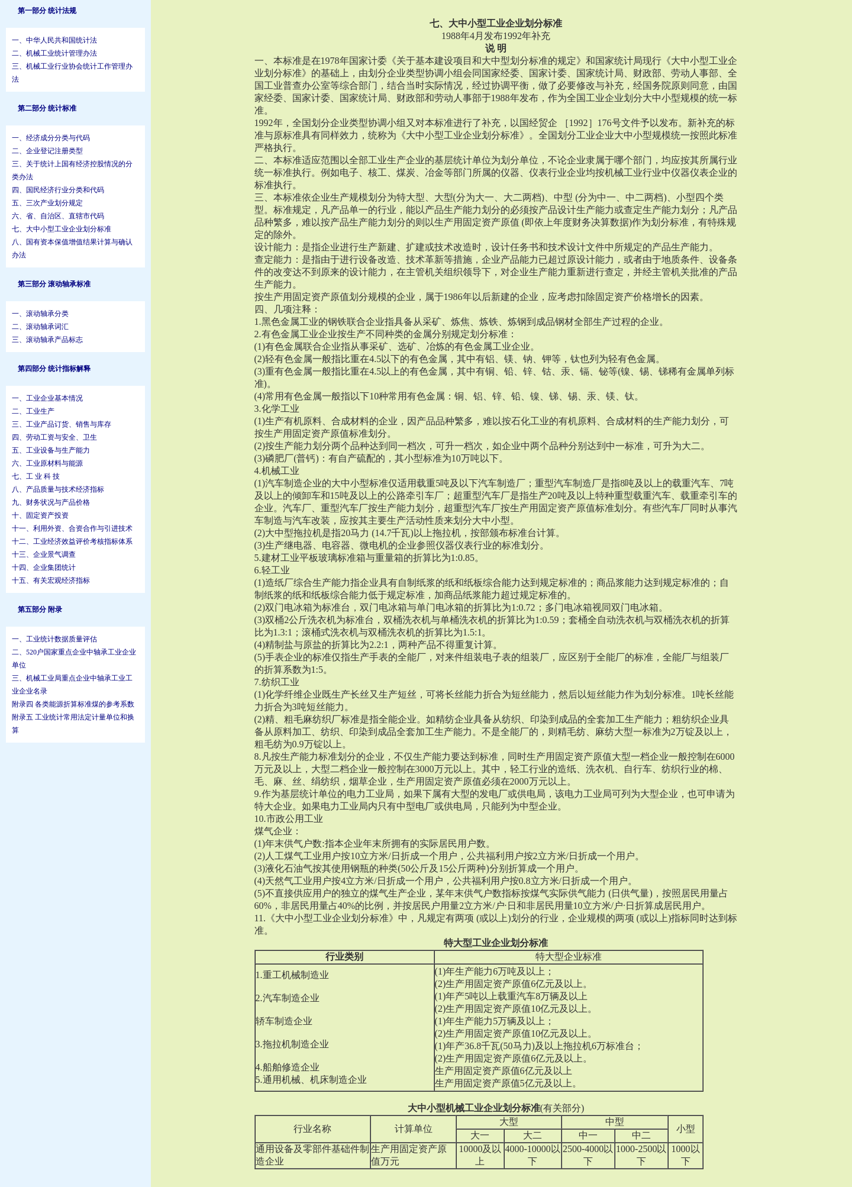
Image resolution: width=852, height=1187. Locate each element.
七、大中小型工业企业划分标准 (61, 229)
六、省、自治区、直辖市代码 (58, 216)
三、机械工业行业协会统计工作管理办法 (72, 72)
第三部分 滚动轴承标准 (54, 284)
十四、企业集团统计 (44, 567)
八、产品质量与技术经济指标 (58, 489)
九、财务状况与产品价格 (51, 502)
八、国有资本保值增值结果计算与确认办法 (72, 248)
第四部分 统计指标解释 (54, 369)
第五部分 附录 (40, 609)
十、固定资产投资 (40, 515)
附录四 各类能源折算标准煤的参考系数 (73, 704)
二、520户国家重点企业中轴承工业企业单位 (74, 658)
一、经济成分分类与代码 (51, 138)
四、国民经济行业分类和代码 (58, 190)
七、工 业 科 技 (36, 476)
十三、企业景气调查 (44, 554)
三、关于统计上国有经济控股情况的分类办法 (72, 170)
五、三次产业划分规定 (47, 203)
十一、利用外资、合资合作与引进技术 (72, 528)
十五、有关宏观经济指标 (51, 580)
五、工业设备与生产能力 (51, 450)
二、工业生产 (33, 411)
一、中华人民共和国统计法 (54, 40)
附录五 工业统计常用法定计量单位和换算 (73, 723)
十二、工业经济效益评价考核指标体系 (72, 541)
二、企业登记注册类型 (47, 151)
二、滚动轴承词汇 (40, 326)
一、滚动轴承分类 (40, 313)
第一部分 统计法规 (47, 11)
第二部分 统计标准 (47, 108)
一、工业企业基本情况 (47, 398)
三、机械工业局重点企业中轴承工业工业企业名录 (72, 684)
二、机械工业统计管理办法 (54, 53)
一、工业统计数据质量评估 (54, 639)
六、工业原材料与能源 (47, 463)
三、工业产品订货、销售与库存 (61, 424)
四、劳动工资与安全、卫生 (54, 437)
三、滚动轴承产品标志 (47, 340)
